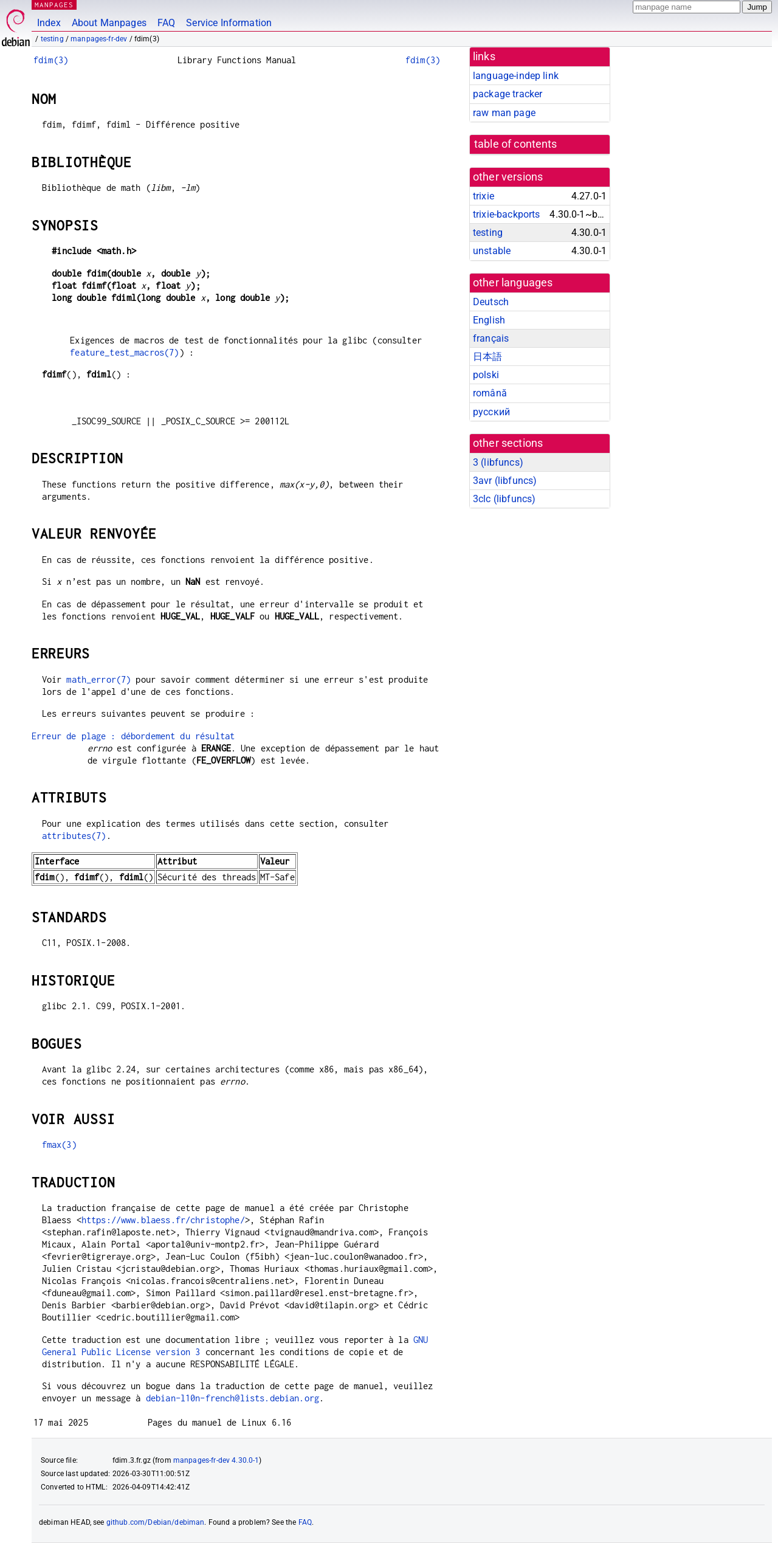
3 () (498, 462)
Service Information (229, 23)
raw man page (504, 113)
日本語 (487, 356)
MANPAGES (54, 5)
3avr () (505, 480)
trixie (483, 196)
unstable (492, 251)
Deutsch (491, 302)
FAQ (166, 23)
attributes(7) (74, 835)
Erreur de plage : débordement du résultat (133, 736)
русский (491, 412)
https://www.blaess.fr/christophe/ (163, 1220)
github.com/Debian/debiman (155, 1522)
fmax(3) (59, 1144)
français (491, 338)
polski (486, 375)
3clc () (504, 499)
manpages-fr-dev (99, 39)
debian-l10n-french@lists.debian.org (232, 1398)
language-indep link (516, 75)
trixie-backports (506, 214)
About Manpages (109, 23)
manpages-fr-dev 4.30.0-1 (216, 1460)
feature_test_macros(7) (124, 352)
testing (52, 39)
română (490, 393)
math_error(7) (98, 679)
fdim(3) (50, 60)
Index (49, 23)
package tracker (507, 94)
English (489, 320)
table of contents (515, 144)
